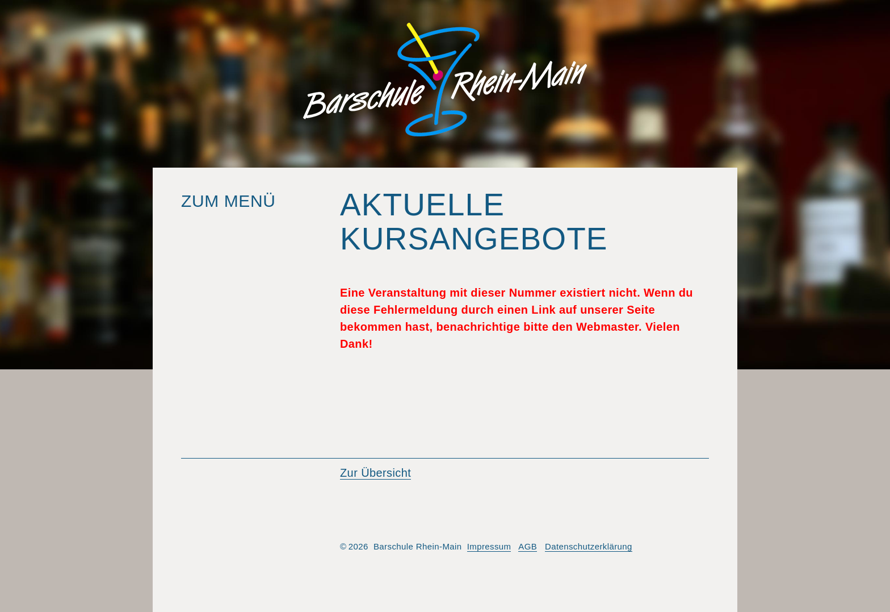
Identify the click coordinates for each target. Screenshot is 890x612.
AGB (527, 546)
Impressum (489, 546)
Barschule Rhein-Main (445, 79)
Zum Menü (228, 200)
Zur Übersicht (375, 473)
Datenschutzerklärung (588, 546)
